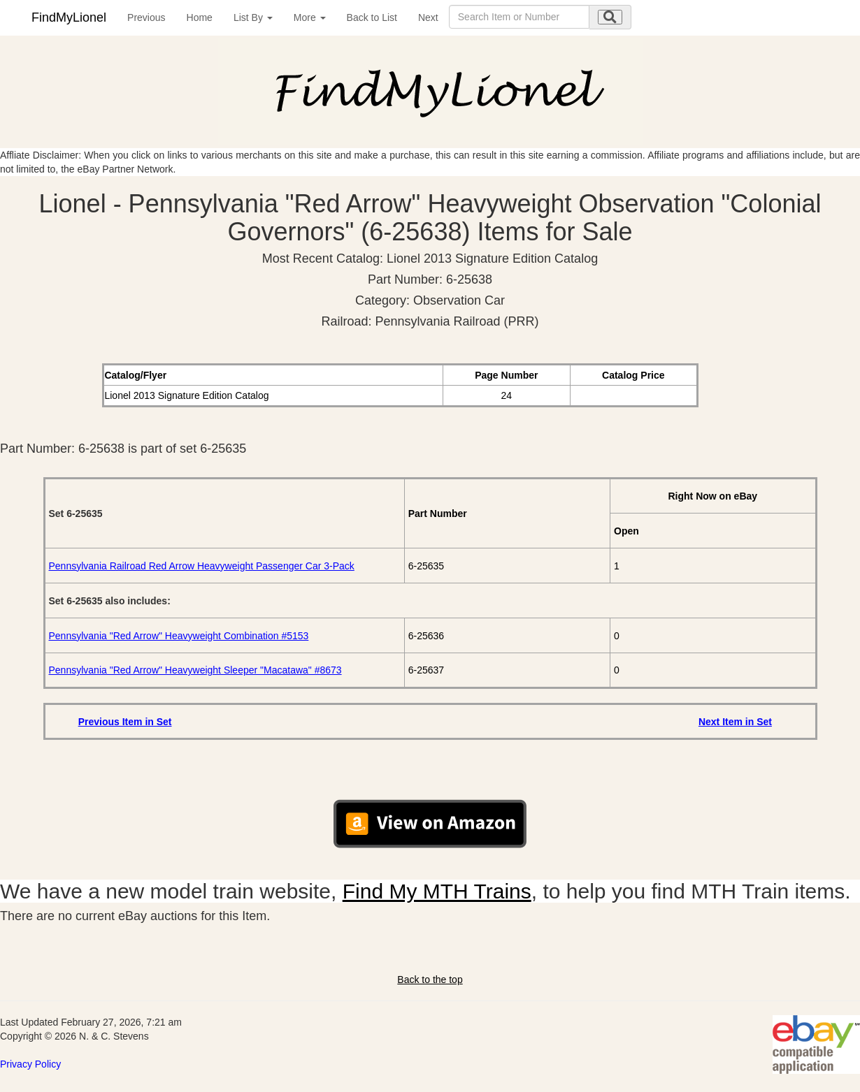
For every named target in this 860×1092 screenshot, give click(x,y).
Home (200, 17)
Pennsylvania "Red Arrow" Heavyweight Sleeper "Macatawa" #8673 (195, 670)
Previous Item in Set (125, 721)
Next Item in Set (735, 721)
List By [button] (253, 17)
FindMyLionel (68, 17)
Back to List (372, 17)
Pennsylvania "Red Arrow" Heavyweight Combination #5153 (179, 635)
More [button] (310, 17)
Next (428, 17)
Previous (146, 17)
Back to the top (429, 979)
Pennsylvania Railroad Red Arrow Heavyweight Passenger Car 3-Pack (201, 566)
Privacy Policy (30, 1064)
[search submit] (610, 17)
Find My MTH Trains (437, 891)
